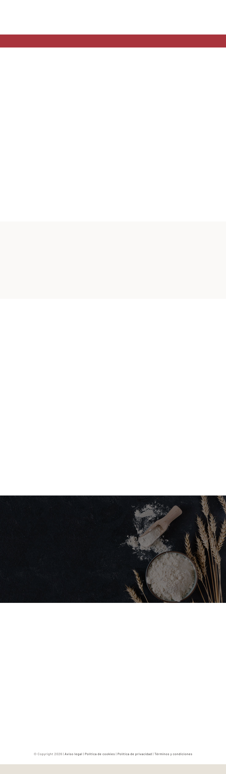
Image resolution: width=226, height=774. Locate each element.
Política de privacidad (134, 754)
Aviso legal (73, 754)
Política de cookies (100, 754)
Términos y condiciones (173, 754)
